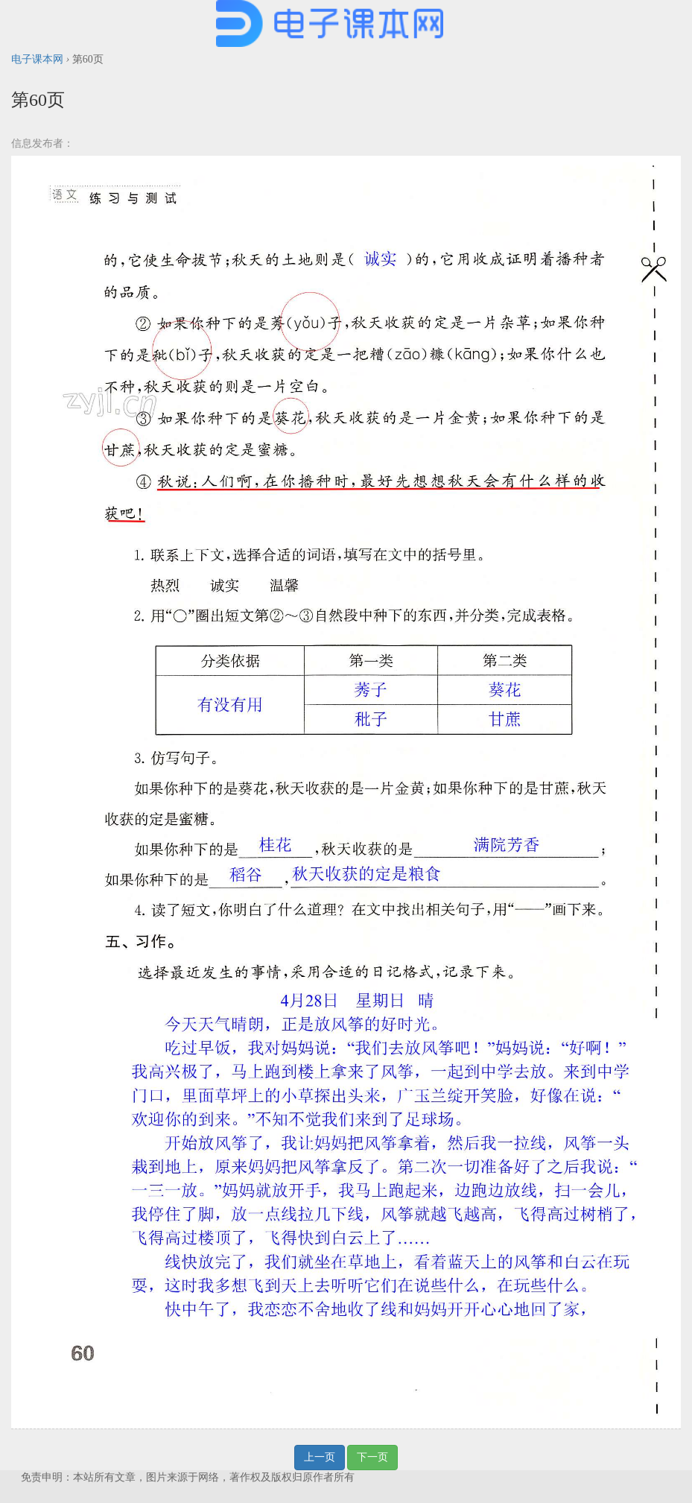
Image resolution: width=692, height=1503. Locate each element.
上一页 (319, 1457)
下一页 (372, 1457)
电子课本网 (37, 59)
